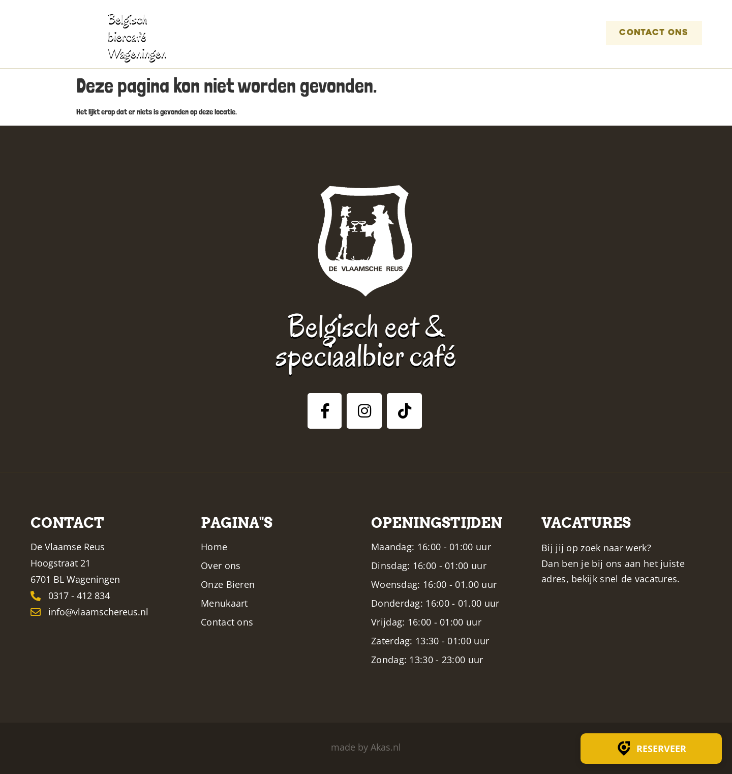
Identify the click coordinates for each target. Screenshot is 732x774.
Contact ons (645, 33)
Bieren (392, 33)
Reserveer (651, 748)
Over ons (333, 33)
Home (278, 33)
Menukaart (461, 33)
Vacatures (547, 33)
